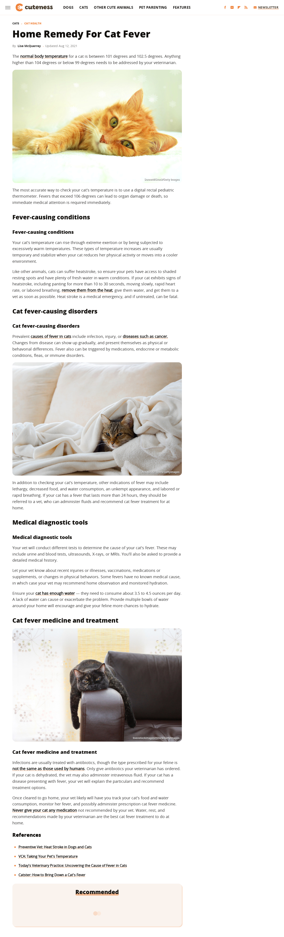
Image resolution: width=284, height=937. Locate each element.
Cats (83, 7)
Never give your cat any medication (44, 810)
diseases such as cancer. (145, 336)
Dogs (68, 7)
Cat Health (32, 23)
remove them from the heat (87, 290)
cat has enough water (55, 593)
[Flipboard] (239, 7)
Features (182, 7)
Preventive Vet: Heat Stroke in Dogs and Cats (55, 847)
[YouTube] (232, 7)
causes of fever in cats (51, 336)
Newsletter (266, 7)
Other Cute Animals (113, 7)
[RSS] (246, 7)
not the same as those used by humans (48, 768)
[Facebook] (225, 7)
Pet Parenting (153, 7)
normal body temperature (44, 56)
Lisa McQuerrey (29, 46)
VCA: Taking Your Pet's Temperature (48, 856)
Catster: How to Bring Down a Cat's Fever (51, 875)
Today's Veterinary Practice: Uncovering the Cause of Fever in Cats (72, 865)
